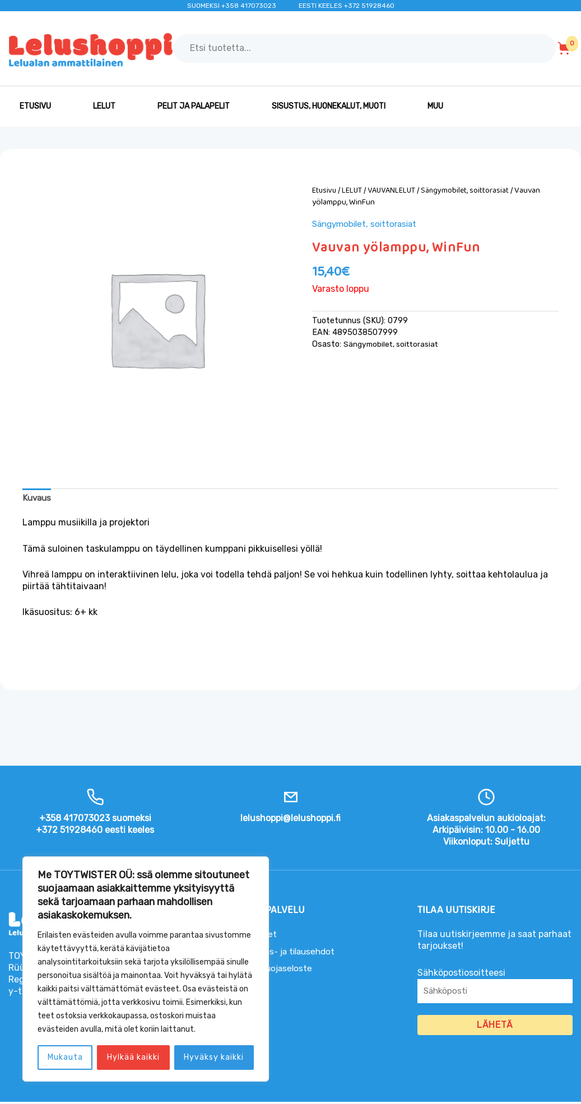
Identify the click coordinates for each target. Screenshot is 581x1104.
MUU (435, 106)
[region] (145, 969)
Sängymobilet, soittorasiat (470, 190)
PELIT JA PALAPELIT (193, 106)
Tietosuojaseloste (277, 969)
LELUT (104, 106)
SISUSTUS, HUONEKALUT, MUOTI (328, 106)
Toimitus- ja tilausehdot (290, 952)
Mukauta (65, 1057)
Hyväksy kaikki (214, 1057)
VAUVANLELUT (394, 190)
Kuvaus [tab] (37, 498)
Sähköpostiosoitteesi (495, 989)
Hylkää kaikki (133, 1057)
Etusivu (35, 106)
